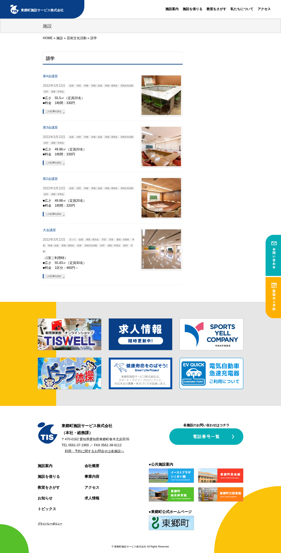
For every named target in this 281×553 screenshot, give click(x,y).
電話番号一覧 (206, 436)
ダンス (72, 239)
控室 (79, 85)
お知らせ (45, 498)
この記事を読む (54, 111)
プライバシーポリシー (50, 523)
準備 (86, 85)
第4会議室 (50, 76)
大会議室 (49, 230)
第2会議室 (50, 178)
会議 (71, 85)
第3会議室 (50, 127)
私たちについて (241, 9)
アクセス (264, 9)
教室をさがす (216, 9)
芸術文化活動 (77, 38)
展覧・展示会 (92, 239)
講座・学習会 (57, 91)
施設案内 (172, 9)
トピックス (47, 509)
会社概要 (92, 466)
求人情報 (92, 498)
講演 (125, 245)
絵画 (79, 245)
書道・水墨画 (123, 239)
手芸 (104, 239)
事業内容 (92, 477)
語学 (46, 91)
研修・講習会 (111, 85)
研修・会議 (97, 85)
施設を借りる (192, 9)
